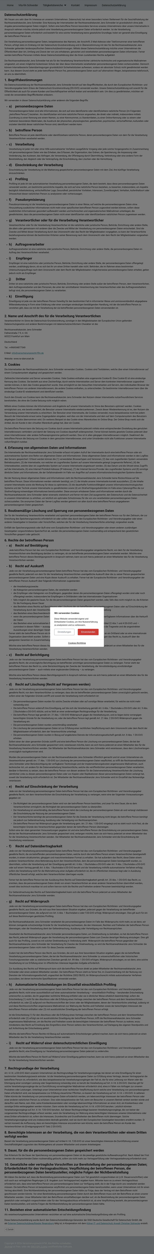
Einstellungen (64, 632)
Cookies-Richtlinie (77, 643)
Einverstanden (88, 632)
